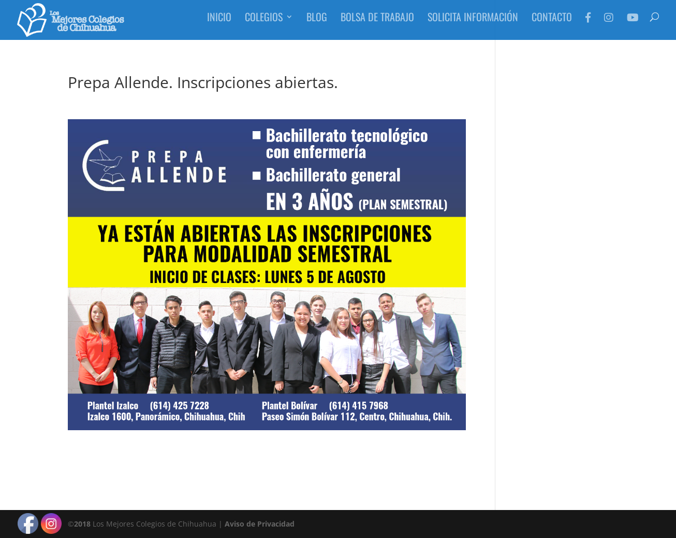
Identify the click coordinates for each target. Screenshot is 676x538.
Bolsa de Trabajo (377, 23)
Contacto (552, 23)
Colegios (264, 23)
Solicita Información (473, 23)
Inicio (219, 23)
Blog (316, 23)
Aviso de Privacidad (260, 524)
